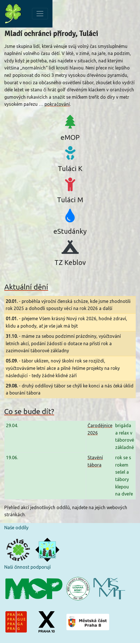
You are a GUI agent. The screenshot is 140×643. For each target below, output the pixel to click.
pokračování (57, 104)
